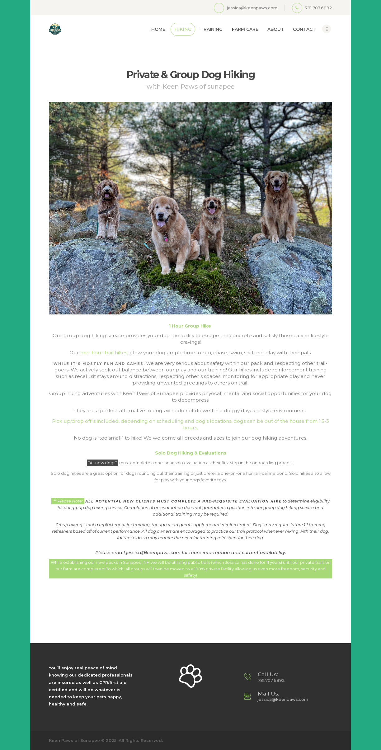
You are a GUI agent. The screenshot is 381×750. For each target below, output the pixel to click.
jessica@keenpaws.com (283, 699)
